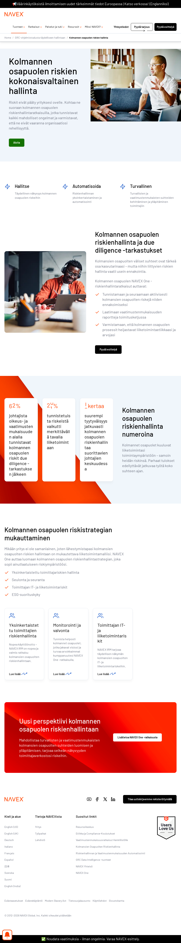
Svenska (9, 876)
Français (9, 856)
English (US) (11, 830)
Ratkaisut (34, 34)
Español (8, 863)
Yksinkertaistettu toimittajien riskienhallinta (24, 633)
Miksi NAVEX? (93, 34)
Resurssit (73, 34)
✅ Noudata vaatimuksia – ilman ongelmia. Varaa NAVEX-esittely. (90, 939)
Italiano (8, 850)
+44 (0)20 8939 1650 (141, 11)
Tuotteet (18, 34)
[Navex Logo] (14, 21)
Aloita (16, 143)
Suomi (8, 883)
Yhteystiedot (121, 34)
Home (7, 44)
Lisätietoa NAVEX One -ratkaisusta (137, 741)
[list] (168, 11)
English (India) (12, 889)
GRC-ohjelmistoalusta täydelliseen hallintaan (40, 44)
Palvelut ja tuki (53, 34)
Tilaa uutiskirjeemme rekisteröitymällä (150, 802)
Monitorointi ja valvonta (67, 630)
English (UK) (11, 837)
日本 (7, 870)
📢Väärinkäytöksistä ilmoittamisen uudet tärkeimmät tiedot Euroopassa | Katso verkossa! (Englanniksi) (90, 4)
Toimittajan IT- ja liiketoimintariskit (112, 635)
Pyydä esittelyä (165, 34)
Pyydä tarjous (142, 34)
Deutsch (9, 843)
